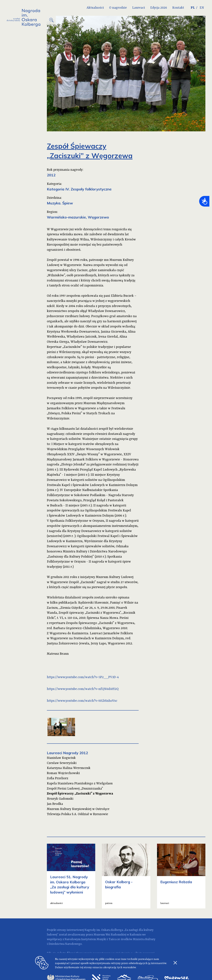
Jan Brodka (55, 804)
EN (202, 8)
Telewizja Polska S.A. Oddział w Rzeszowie (77, 814)
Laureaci (138, 8)
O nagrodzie (118, 8)
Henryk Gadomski (60, 799)
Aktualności (95, 8)
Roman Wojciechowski (63, 773)
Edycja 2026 (158, 8)
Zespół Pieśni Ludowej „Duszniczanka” (75, 789)
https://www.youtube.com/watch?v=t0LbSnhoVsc (82, 701)
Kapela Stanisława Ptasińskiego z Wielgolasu (80, 783)
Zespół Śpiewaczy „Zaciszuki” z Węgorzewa (80, 794)
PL (193, 8)
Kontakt (178, 8)
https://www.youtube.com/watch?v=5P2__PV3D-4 (83, 677)
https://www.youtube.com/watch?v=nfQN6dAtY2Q (83, 689)
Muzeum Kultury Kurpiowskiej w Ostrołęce (78, 809)
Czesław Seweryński (62, 763)
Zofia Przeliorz (57, 778)
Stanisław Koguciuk (61, 758)
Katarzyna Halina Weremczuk (68, 768)
